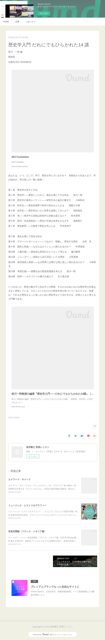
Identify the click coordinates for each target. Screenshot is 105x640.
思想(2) (10, 417)
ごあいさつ (30, 22)
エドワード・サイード (19, 479)
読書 (17, 22)
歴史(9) (17, 417)
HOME (6, 22)
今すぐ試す (44, 13)
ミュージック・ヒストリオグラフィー (27, 505)
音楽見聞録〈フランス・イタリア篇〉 (27, 531)
